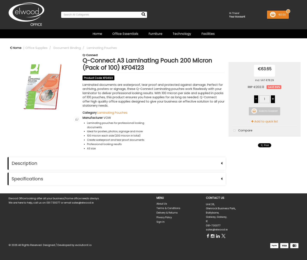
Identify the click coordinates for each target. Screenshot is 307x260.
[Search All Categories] (104, 14)
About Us (161, 203)
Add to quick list (264, 121)
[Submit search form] (143, 14)
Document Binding (67, 48)
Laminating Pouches (102, 48)
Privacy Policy (164, 217)
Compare (241, 131)
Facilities (208, 34)
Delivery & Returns (167, 212)
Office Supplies (36, 48)
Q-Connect (90, 55)
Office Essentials (125, 34)
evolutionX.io (83, 245)
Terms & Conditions (168, 208)
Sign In (160, 222)
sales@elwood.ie (217, 229)
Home (97, 34)
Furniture (155, 34)
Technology (182, 34)
